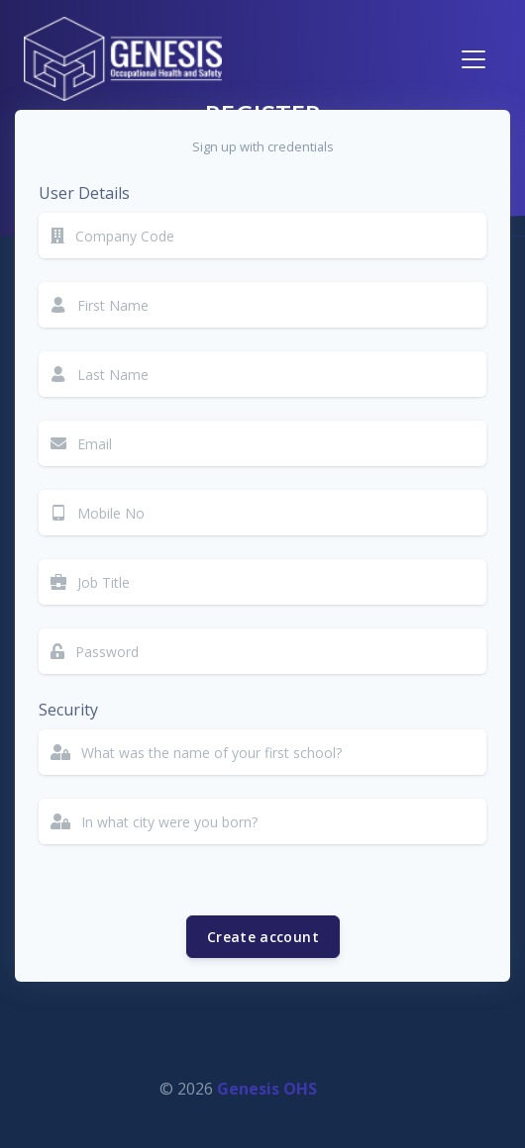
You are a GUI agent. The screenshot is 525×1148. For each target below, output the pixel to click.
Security (68, 709)
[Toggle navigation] (473, 59)
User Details (84, 193)
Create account (263, 936)
